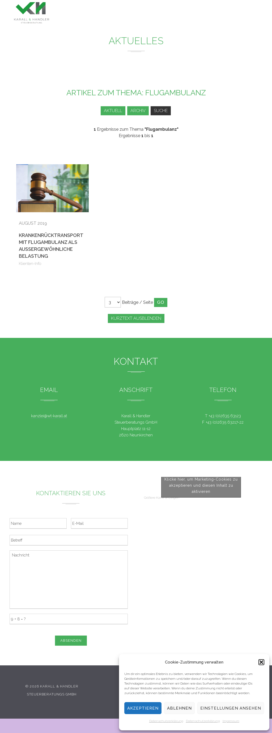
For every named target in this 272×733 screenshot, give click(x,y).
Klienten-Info (30, 263)
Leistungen (122, 13)
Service (173, 13)
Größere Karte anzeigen (161, 580)
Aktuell (110, 110)
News (149, 13)
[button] (261, 662)
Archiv (136, 110)
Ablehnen (179, 708)
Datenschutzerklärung (166, 721)
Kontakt (218, 15)
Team (195, 14)
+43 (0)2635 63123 (225, 415)
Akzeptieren (143, 708)
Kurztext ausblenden (136, 318)
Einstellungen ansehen (230, 708)
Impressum (231, 721)
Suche (161, 110)
